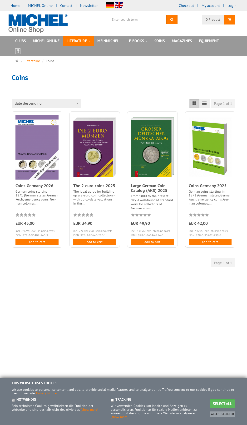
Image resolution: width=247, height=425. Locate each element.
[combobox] (46, 103)
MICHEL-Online (46, 40)
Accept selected (222, 414)
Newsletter (89, 5)
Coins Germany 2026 (34, 185)
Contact (66, 5)
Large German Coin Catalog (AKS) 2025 (149, 188)
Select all (222, 403)
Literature (78, 40)
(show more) (90, 409)
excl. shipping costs (42, 231)
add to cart (37, 242)
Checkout (186, 5)
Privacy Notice (46, 393)
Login (232, 5)
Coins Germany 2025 (208, 185)
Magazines (182, 40)
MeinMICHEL (109, 40)
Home (15, 5)
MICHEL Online (40, 5)
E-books (138, 40)
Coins (159, 40)
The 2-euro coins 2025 (94, 185)
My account (211, 5)
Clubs (20, 40)
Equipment (210, 40)
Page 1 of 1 (223, 103)
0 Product (213, 19)
